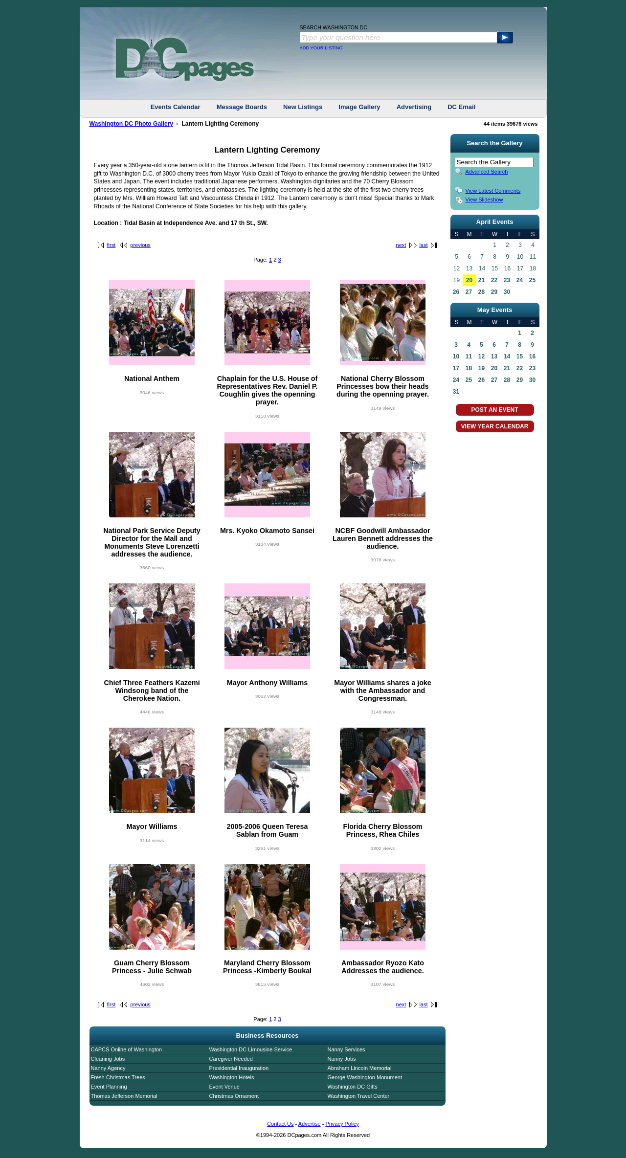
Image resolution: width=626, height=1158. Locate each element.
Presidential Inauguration (239, 1068)
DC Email (461, 107)
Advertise (309, 1124)
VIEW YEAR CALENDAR (495, 426)
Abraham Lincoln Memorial (360, 1068)
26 (456, 292)
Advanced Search (487, 172)
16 (532, 356)
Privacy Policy (341, 1124)
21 (481, 280)
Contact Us (280, 1124)
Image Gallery (359, 107)
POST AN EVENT (494, 409)
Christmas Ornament (234, 1096)
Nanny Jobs (342, 1059)
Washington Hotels (231, 1077)
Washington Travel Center (359, 1096)
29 (494, 292)
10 (456, 356)
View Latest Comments (493, 191)
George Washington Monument (365, 1077)
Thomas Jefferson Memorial (124, 1096)
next (401, 245)
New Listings (302, 107)
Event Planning (109, 1087)
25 (532, 280)
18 (469, 368)
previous (140, 245)
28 (481, 292)
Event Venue (224, 1087)
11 (469, 356)
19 (481, 368)
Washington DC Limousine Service (250, 1049)
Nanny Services (346, 1049)
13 (494, 356)
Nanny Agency (108, 1068)
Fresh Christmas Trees (118, 1077)
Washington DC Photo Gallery (131, 123)
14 (507, 356)
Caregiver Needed (231, 1059)
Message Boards (242, 107)
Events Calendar (176, 107)
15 (519, 356)
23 (507, 280)
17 (456, 368)
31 (456, 391)
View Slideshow (484, 199)
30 (507, 292)
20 (469, 280)
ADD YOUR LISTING (321, 47)
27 (469, 292)
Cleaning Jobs (108, 1059)
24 (519, 280)
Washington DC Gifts (353, 1087)
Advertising (414, 107)
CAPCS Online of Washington (126, 1049)
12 (481, 356)
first (111, 245)
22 (494, 280)
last (423, 245)
